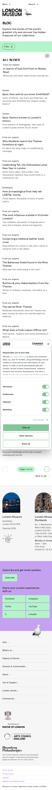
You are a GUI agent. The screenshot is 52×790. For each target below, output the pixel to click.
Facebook (9, 599)
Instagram (33, 599)
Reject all (26, 444)
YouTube (33, 606)
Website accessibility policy (13, 781)
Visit (5, 642)
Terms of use (7, 770)
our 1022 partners (18, 357)
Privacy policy (8, 774)
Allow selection (26, 436)
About (6, 674)
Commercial (9, 699)
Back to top (43, 476)
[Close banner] (48, 344)
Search (33, 4)
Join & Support (10, 683)
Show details (39, 420)
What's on (8, 650)
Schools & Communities (15, 666)
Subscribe (10, 578)
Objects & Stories (12, 658)
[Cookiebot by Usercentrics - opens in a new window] (32, 344)
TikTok (8, 606)
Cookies (5, 778)
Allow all (26, 428)
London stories (10, 691)
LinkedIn (33, 614)
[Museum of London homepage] (17, 14)
